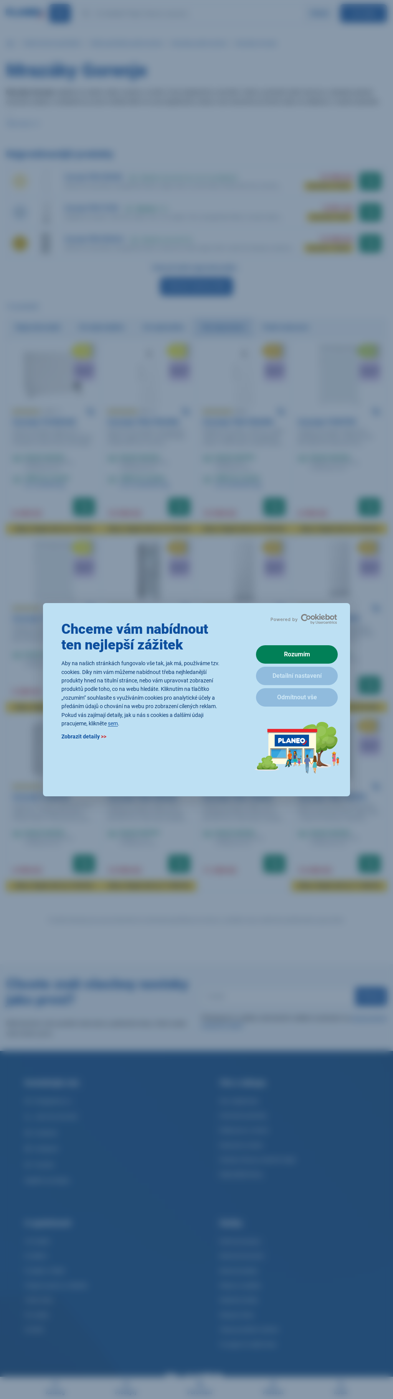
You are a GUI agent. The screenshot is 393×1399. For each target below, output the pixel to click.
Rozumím (297, 654)
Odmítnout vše (297, 697)
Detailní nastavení (297, 675)
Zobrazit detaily (83, 736)
